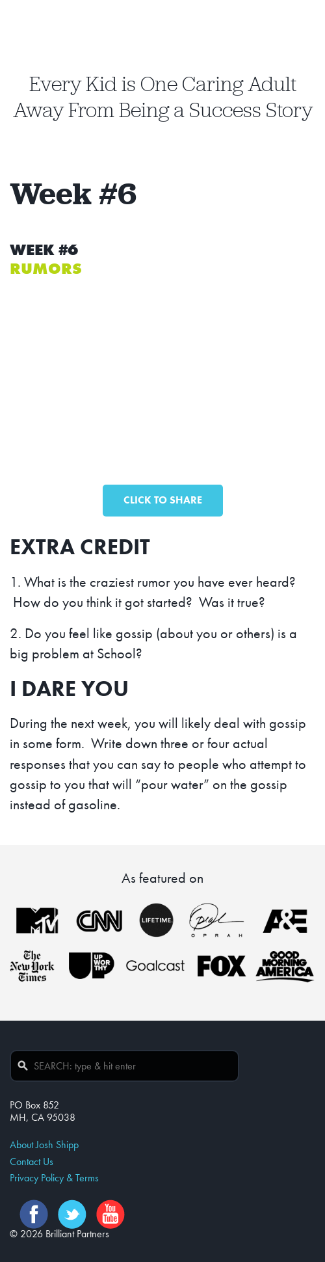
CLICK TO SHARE (163, 500)
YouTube (110, 1214)
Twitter (72, 1214)
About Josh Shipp (44, 1144)
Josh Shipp (162, 42)
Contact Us (31, 1161)
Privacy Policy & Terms (54, 1178)
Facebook (34, 1214)
